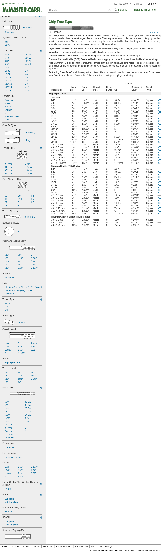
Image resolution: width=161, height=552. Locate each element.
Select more (10, 32)
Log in (152, 4)
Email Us (137, 4)
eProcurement (81, 546)
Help (100, 546)
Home (4, 546)
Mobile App (48, 546)
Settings (108, 546)
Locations (15, 546)
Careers (36, 546)
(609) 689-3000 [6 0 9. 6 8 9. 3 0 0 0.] (120, 4)
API (92, 546)
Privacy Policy (153, 550)
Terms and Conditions (133, 550)
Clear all (38, 17)
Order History (145, 10)
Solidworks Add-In (64, 546)
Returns (26, 546)
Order (122, 10)
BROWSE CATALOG (14, 3)
